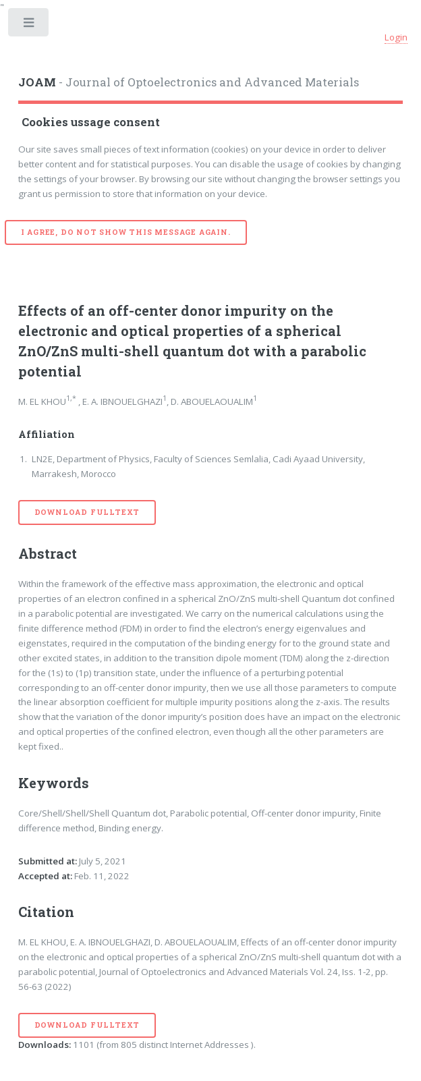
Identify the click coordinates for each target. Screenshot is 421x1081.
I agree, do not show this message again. (126, 232)
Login (396, 37)
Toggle (29, 25)
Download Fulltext (87, 512)
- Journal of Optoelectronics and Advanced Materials (188, 82)
